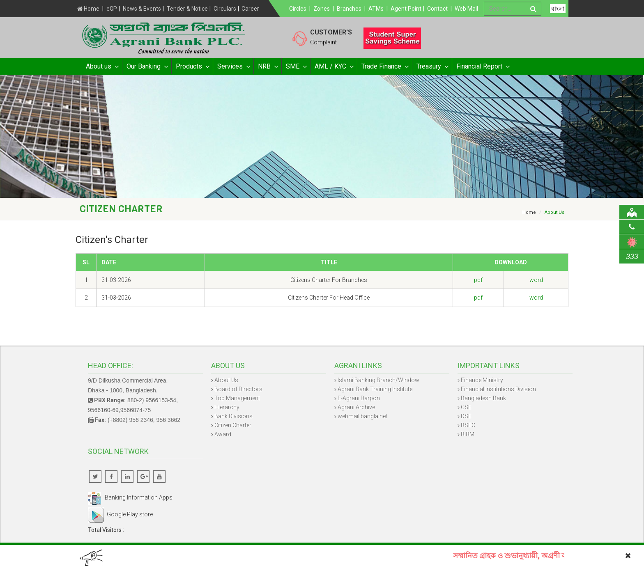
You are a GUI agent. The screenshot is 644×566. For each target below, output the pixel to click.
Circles (297, 8)
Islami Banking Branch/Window (378, 380)
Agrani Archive (356, 407)
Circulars (225, 8)
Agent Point (406, 8)
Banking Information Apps (130, 497)
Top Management (237, 398)
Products (192, 66)
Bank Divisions (233, 416)
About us (102, 66)
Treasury (432, 66)
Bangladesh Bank (483, 398)
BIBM (467, 434)
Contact (437, 8)
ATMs (376, 8)
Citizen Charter (232, 425)
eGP (111, 8)
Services (233, 66)
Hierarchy (226, 407)
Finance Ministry (482, 380)
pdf (478, 280)
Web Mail (466, 8)
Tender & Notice (187, 8)
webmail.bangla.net (362, 416)
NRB (267, 66)
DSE (466, 416)
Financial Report (482, 66)
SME (296, 66)
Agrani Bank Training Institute (375, 389)
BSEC (468, 425)
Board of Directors (238, 389)
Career (250, 8)
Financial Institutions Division (498, 389)
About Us (226, 380)
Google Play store (120, 514)
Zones (321, 8)
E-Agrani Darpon (359, 398)
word (536, 280)
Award (222, 434)
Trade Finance (384, 66)
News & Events (142, 8)
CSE (466, 407)
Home (88, 8)
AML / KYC (334, 66)
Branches (349, 8)
